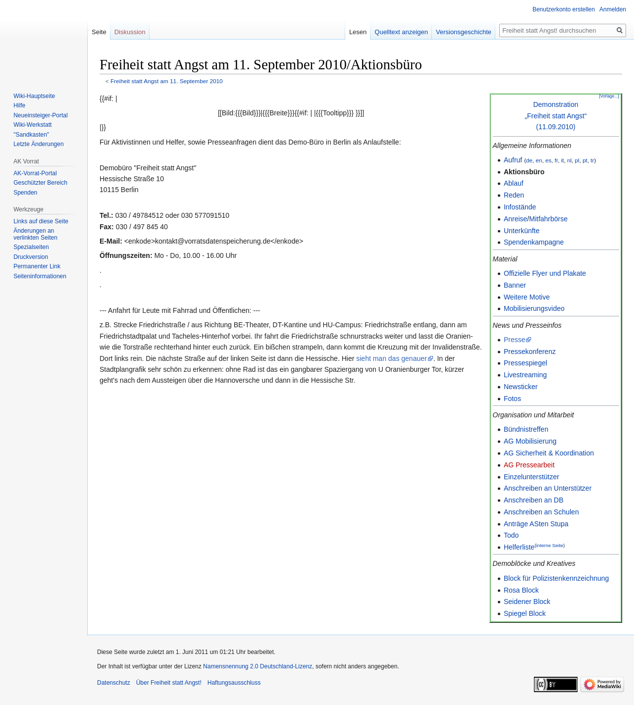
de (529, 160)
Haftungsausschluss (234, 682)
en (538, 160)
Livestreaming (525, 375)
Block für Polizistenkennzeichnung (556, 578)
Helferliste (519, 547)
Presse (515, 340)
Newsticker (520, 387)
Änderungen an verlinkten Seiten (35, 234)
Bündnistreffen (526, 429)
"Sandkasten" (31, 134)
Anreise (515, 219)
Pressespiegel (525, 363)
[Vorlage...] (609, 96)
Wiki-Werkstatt (32, 124)
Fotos (512, 399)
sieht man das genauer (391, 358)
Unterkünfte (521, 231)
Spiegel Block (525, 613)
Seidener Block (527, 601)
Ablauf (514, 183)
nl (569, 160)
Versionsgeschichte (463, 32)
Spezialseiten (31, 247)
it (562, 160)
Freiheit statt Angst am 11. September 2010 (166, 81)
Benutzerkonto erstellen (563, 9)
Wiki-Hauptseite (34, 96)
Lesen (358, 32)
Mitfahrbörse (548, 219)
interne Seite (549, 545)
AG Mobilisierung (530, 441)
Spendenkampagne (534, 242)
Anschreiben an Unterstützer (547, 488)
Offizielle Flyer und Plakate (545, 273)
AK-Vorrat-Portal (34, 173)
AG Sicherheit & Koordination (549, 453)
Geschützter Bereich (40, 182)
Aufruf (513, 160)
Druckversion (30, 256)
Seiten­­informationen (39, 276)
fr (556, 160)
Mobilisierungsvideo (534, 308)
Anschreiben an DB (534, 500)
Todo (511, 535)
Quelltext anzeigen (401, 32)
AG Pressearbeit (529, 465)
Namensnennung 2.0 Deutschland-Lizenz (257, 666)
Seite (99, 32)
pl (577, 160)
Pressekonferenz (530, 351)
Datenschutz (113, 682)
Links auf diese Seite (40, 221)
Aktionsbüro (524, 172)
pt (584, 160)
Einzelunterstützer (531, 477)
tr (592, 160)
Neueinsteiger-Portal (40, 115)
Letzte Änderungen (38, 144)
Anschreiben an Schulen (541, 512)
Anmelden (612, 9)
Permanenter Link (36, 266)
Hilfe (19, 105)
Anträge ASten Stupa (536, 524)
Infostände (520, 207)
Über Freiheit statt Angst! (169, 682)
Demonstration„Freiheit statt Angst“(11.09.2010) (555, 116)
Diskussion (130, 32)
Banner (515, 285)
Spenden (25, 192)
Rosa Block (521, 590)
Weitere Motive (527, 297)
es (548, 160)
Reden (514, 195)
